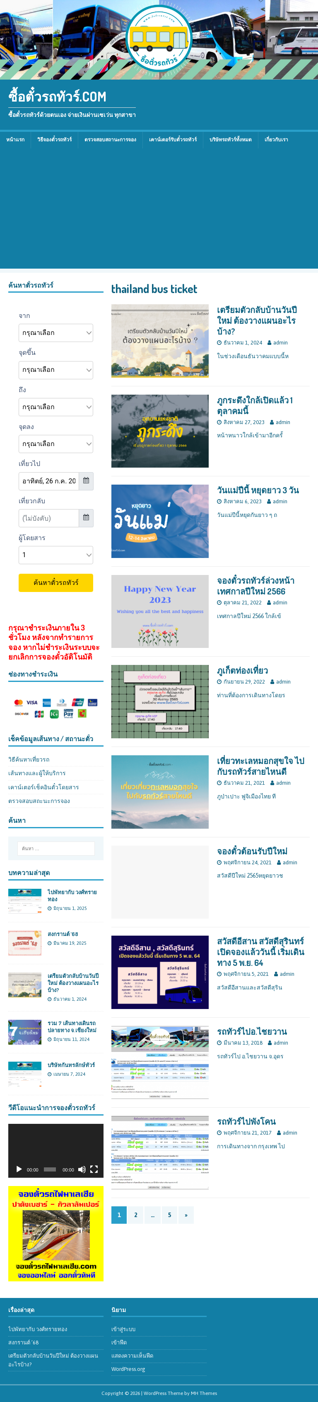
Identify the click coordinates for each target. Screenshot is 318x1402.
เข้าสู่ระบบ (123, 1329)
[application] (56, 1151)
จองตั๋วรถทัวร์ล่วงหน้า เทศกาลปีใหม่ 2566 (255, 586)
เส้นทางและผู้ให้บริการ (37, 773)
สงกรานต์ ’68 (63, 934)
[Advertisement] (159, 211)
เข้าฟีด (119, 1342)
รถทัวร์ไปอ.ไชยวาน (252, 1031)
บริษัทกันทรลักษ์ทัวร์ (71, 1065)
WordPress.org (128, 1369)
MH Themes (204, 1393)
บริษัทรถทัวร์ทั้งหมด (231, 140)
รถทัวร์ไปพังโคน (246, 1121)
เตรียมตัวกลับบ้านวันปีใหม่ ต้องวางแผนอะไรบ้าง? (257, 320)
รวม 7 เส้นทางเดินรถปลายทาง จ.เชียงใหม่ (72, 1026)
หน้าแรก (15, 140)
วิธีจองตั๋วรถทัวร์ (54, 140)
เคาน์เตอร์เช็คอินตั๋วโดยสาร (43, 787)
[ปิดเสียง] (82, 1169)
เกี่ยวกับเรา (276, 140)
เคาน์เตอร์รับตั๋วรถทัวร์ (173, 140)
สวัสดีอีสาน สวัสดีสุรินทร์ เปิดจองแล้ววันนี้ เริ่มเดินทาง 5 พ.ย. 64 (260, 952)
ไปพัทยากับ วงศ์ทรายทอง (37, 1329)
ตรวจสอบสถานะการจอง (110, 140)
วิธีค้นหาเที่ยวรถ (28, 759)
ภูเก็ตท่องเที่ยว (242, 670)
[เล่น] (19, 1169)
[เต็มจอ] (94, 1169)
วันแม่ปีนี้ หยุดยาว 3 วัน (258, 490)
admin (280, 343)
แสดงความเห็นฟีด (132, 1356)
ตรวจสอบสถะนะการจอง (39, 801)
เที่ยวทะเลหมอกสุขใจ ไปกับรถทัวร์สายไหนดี (260, 766)
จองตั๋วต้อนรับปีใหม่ (252, 851)
